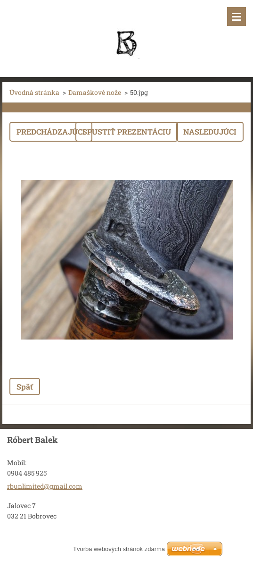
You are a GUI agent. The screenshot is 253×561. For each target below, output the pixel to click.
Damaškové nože (94, 92)
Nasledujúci (210, 131)
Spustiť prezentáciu (126, 131)
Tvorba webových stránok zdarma (119, 548)
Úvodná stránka (34, 92)
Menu (236, 16)
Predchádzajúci (50, 131)
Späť (24, 386)
